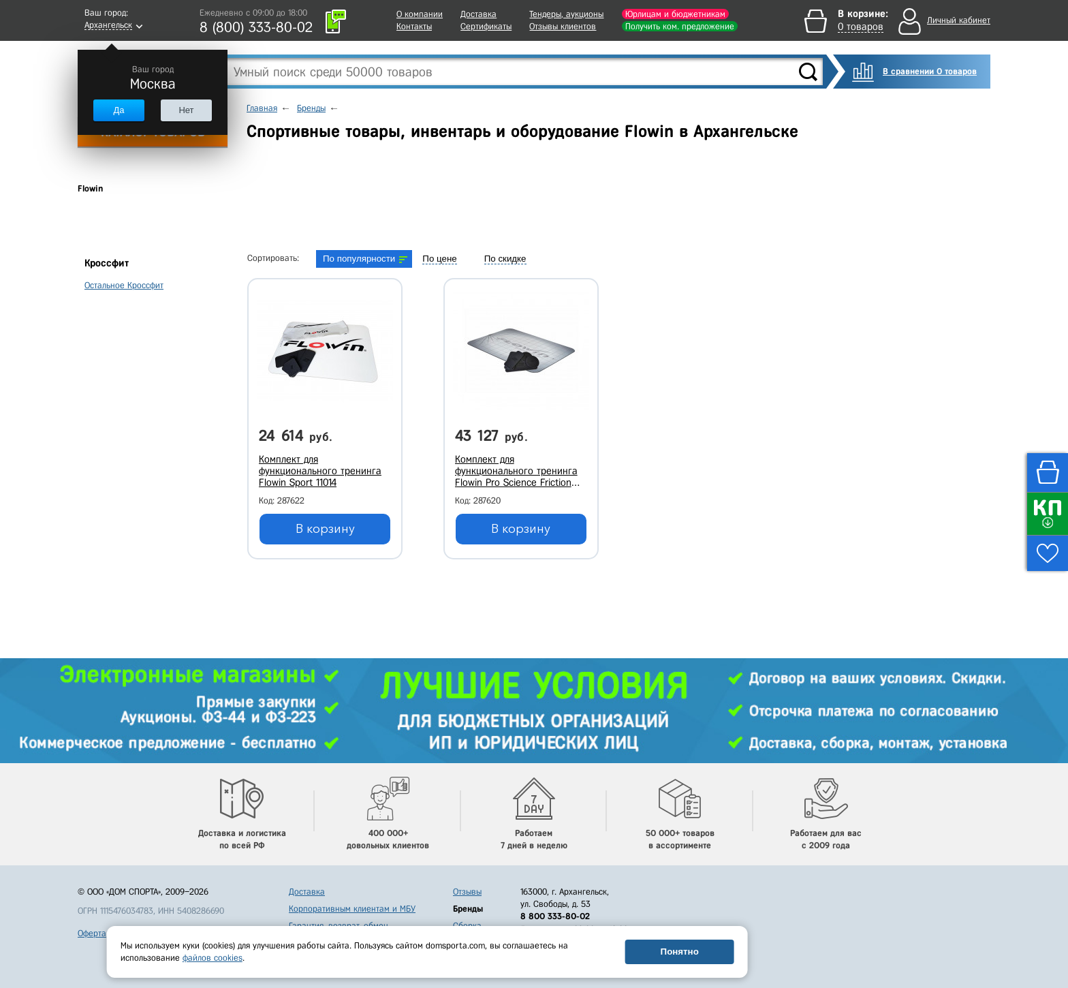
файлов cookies (212, 957)
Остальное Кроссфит (123, 285)
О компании (419, 14)
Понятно (680, 951)
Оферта (92, 933)
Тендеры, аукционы (566, 14)
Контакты (414, 26)
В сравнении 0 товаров (930, 71)
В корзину (325, 528)
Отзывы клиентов (562, 26)
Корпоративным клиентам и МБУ (352, 908)
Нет (185, 110)
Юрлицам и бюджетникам (675, 14)
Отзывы (467, 891)
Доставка (478, 14)
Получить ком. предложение (679, 26)
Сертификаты (486, 26)
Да (118, 110)
